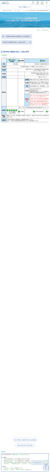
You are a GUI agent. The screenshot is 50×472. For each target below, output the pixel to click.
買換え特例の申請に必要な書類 (25, 445)
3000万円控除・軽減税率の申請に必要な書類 (25, 440)
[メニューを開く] (47, 3)
